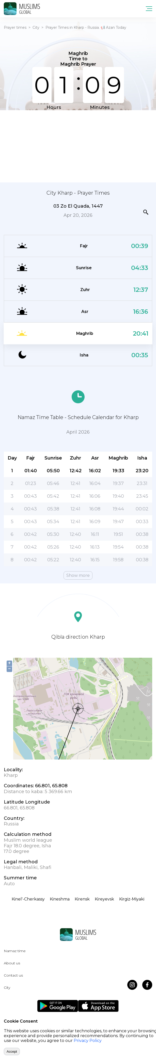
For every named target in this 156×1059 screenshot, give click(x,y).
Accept (12, 1051)
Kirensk (82, 899)
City (36, 27)
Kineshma (60, 899)
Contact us (13, 975)
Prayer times (15, 27)
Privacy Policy (88, 1040)
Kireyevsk (104, 899)
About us (12, 963)
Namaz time (15, 951)
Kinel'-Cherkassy (28, 899)
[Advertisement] (78, 145)
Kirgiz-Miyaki (131, 899)
